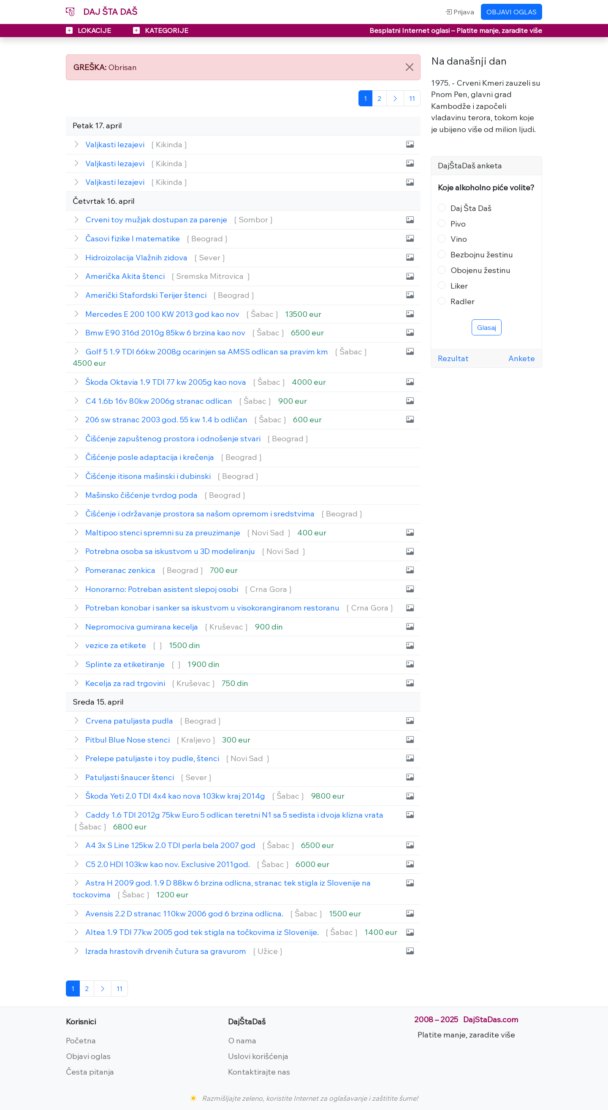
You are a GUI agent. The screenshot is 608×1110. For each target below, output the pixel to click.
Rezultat (453, 358)
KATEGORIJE (160, 30)
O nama (242, 1040)
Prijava (459, 12)
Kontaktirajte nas (259, 1072)
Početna (81, 1040)
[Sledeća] (395, 98)
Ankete (521, 358)
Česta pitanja (90, 1072)
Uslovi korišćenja (258, 1056)
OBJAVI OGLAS (511, 12)
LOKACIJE (89, 30)
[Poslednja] (412, 98)
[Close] (409, 67)
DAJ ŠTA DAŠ (101, 11)
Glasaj (486, 327)
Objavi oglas (88, 1056)
